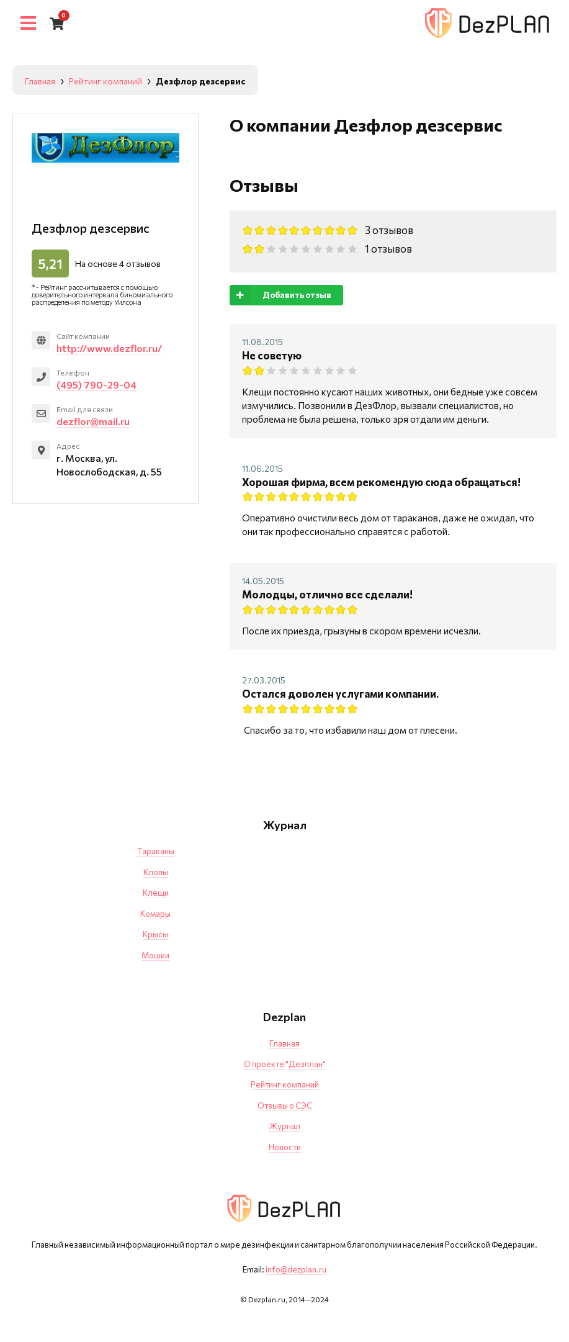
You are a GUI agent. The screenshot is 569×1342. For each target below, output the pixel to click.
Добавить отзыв (280, 295)
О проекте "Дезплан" (285, 1064)
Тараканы (155, 851)
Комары (155, 914)
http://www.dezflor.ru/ (110, 348)
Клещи (156, 893)
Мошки (155, 955)
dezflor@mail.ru (93, 422)
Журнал (284, 1126)
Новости (285, 1147)
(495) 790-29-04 (97, 385)
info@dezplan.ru (296, 1269)
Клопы (155, 872)
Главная (284, 1043)
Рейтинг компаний (285, 1084)
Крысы (155, 934)
